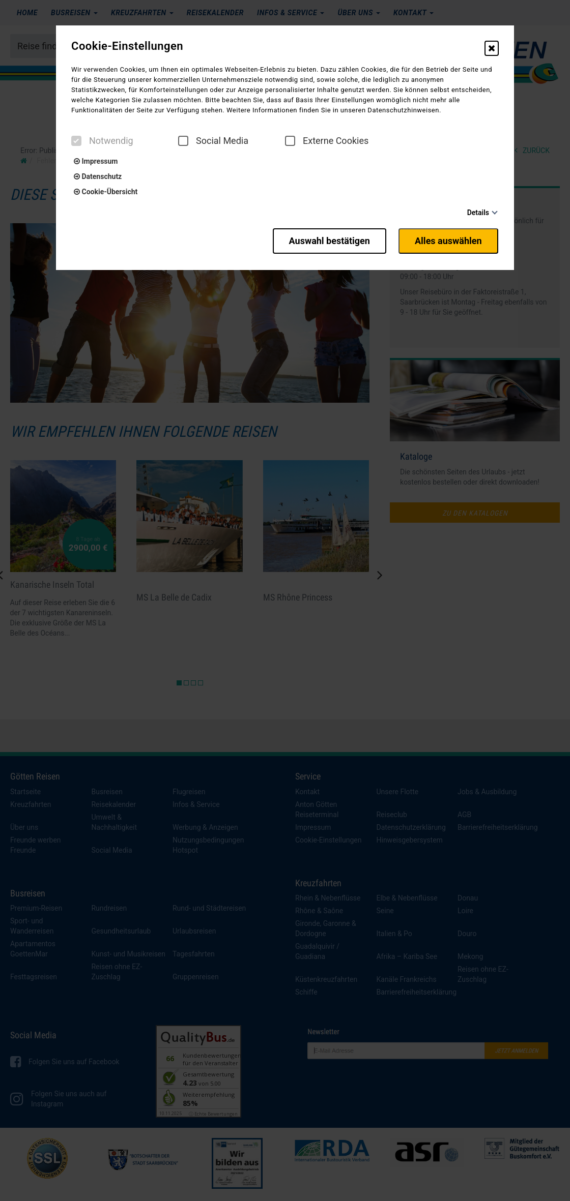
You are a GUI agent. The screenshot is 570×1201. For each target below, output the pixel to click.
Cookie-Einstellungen (127, 46)
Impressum (96, 161)
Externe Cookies (326, 141)
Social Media (213, 141)
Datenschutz (98, 176)
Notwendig (102, 141)
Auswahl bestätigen (327, 240)
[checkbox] (76, 141)
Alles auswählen (448, 240)
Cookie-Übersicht (105, 192)
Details (478, 212)
